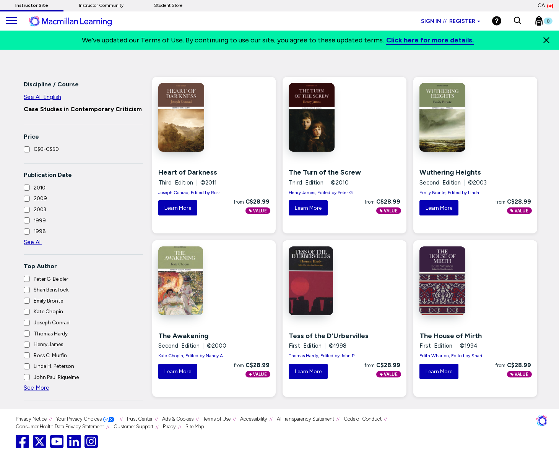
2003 (40, 209)
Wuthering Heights (450, 172)
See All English (42, 97)
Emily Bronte (48, 301)
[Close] (546, 40)
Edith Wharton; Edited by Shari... (452, 355)
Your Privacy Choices (79, 419)
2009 (40, 198)
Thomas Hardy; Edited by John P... (323, 355)
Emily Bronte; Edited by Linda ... (451, 192)
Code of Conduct (363, 419)
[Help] (496, 20)
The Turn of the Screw (325, 172)
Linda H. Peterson (54, 366)
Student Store (168, 5)
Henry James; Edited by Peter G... (322, 192)
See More (36, 387)
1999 (40, 220)
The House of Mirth (450, 336)
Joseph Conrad (52, 322)
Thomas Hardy (51, 333)
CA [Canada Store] (545, 5)
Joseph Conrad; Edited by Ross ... (191, 192)
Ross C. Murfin (50, 355)
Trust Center (139, 419)
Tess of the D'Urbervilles (329, 336)
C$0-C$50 (46, 149)
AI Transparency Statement (305, 419)
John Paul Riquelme (56, 377)
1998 (40, 231)
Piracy (169, 426)
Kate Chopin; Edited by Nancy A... (192, 355)
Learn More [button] (177, 208)
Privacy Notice (31, 419)
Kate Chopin (48, 311)
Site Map (194, 426)
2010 (40, 188)
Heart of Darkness (187, 172)
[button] (517, 21)
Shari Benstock (51, 290)
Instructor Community (101, 5)
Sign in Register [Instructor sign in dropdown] (450, 21)
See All (33, 242)
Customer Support (133, 426)
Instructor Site (31, 5)
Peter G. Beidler (51, 279)
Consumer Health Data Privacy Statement (60, 426)
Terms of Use (217, 419)
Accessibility (253, 419)
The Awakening (183, 336)
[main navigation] (11, 21)
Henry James (48, 344)
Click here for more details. (430, 40)
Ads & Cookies (177, 419)
